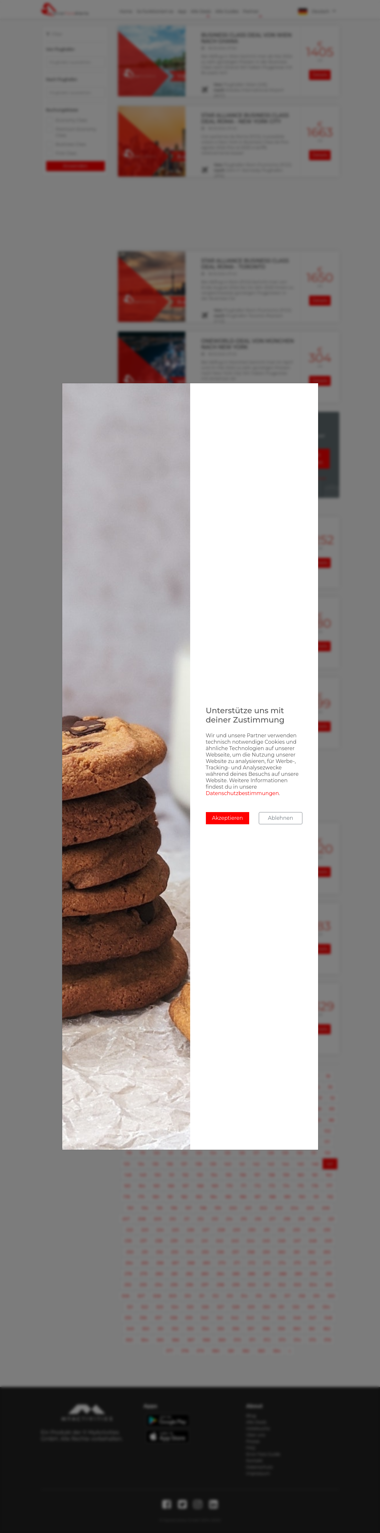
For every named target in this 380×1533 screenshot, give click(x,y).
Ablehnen (280, 818)
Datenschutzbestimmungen (242, 793)
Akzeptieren (227, 818)
